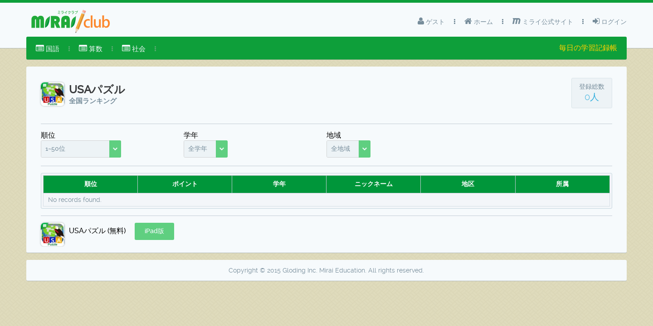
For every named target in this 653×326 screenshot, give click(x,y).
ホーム (478, 21)
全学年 (197, 148)
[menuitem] (47, 49)
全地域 (340, 148)
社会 (134, 48)
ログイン (610, 21)
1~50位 (55, 148)
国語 (47, 48)
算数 (90, 48)
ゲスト (431, 21)
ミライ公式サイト (542, 21)
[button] (154, 231)
